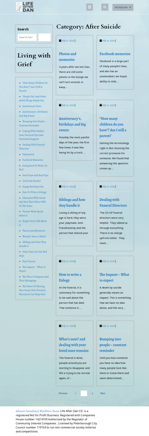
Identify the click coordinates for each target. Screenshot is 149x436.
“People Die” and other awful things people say (32, 98)
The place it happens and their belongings (34, 278)
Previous (63, 393)
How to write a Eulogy (34, 192)
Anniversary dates (31, 106)
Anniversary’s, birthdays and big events (33, 113)
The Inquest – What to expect (32, 269)
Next (102, 393)
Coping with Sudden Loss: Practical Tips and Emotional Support (31, 135)
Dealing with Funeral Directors (32, 146)
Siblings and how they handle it (32, 244)
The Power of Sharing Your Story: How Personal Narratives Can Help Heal (32, 290)
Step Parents (29, 261)
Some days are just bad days (33, 253)
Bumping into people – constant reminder (32, 123)
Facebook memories (32, 160)
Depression (28, 154)
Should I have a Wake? (34, 236)
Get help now (124, 8)
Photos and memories (33, 230)
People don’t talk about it (33, 223)
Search (23, 29)
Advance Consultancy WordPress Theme (38, 411)
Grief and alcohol (31, 181)
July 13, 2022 (68, 40)
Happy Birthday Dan (33, 186)
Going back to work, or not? (33, 167)
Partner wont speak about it (31, 213)
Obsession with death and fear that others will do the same (32, 202)
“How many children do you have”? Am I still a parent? (33, 86)
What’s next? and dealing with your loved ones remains (74, 345)
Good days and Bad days (35, 175)
